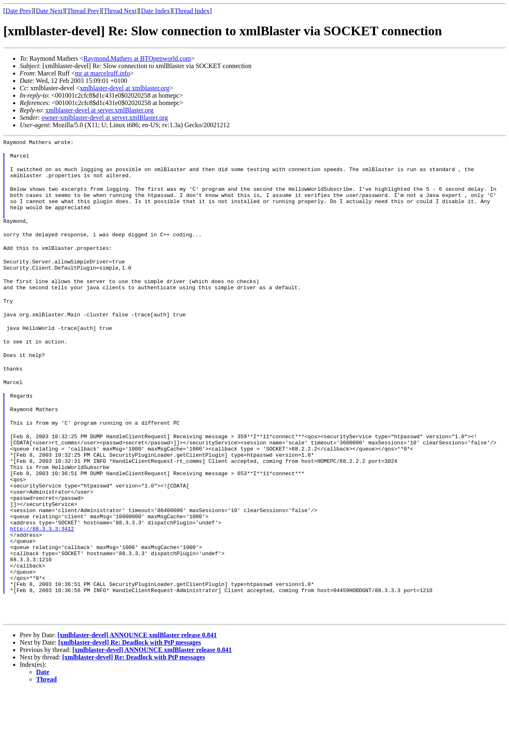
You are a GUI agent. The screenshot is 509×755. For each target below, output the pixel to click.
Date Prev (18, 10)
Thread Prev (83, 10)
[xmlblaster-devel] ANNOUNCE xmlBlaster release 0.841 (137, 700)
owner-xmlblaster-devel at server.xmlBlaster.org (104, 117)
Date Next (49, 10)
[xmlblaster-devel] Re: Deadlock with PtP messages (129, 707)
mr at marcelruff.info (102, 73)
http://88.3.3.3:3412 (42, 579)
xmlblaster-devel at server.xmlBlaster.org (99, 110)
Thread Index (192, 10)
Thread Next (120, 10)
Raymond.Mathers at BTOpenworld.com (137, 58)
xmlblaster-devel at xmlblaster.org (124, 88)
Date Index (155, 10)
